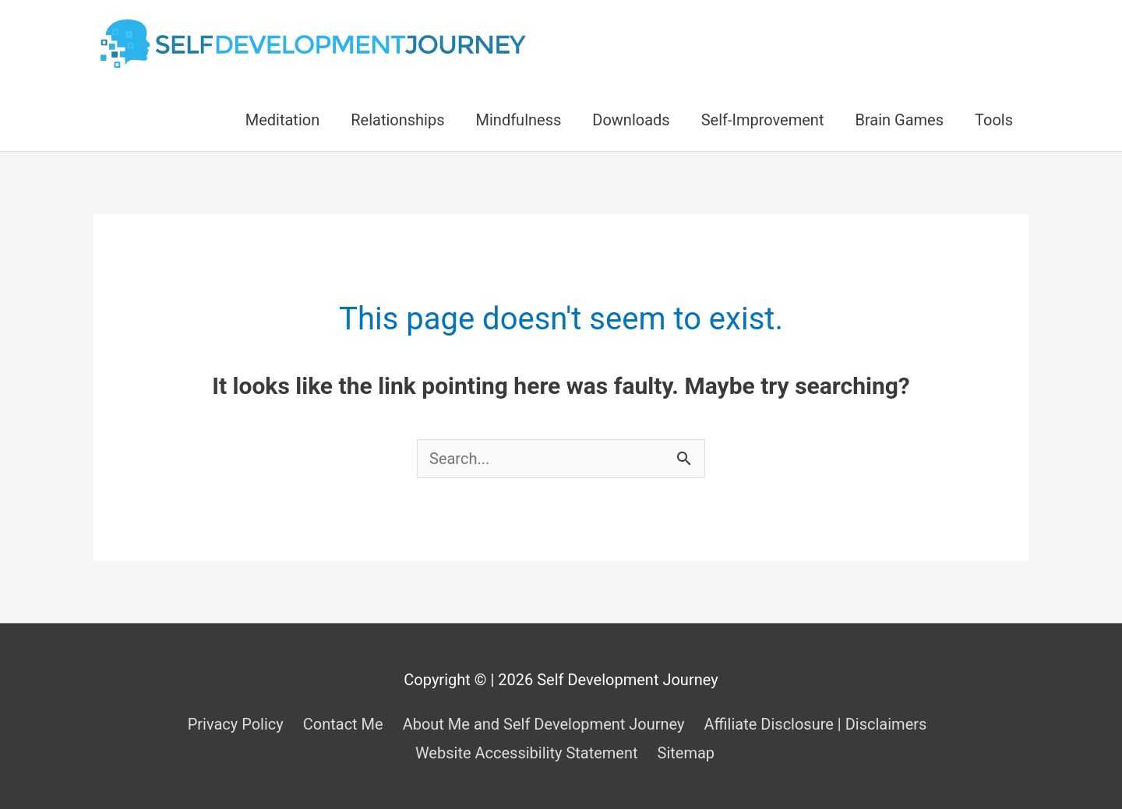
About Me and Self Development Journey (544, 724)
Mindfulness (519, 120)
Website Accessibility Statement (526, 753)
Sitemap (686, 753)
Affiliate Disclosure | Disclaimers (815, 724)
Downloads (630, 120)
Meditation (282, 120)
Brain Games (899, 120)
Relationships (397, 120)
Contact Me (343, 724)
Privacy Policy (236, 724)
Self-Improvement (762, 120)
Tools (994, 120)
